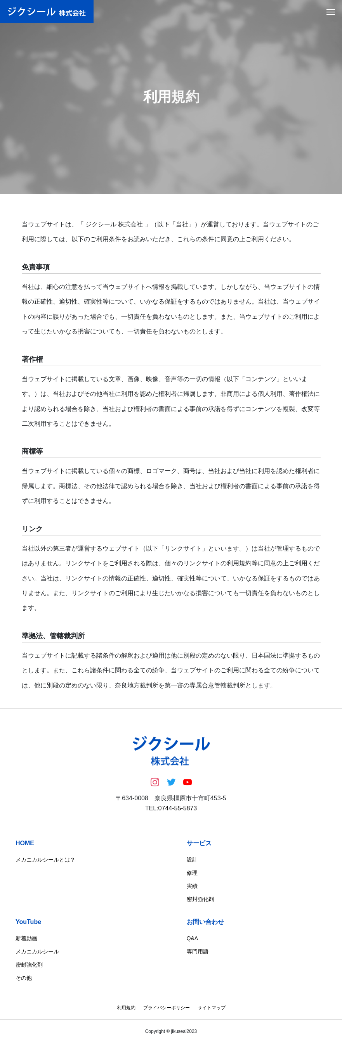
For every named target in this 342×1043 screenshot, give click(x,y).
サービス (199, 843)
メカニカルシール (37, 951)
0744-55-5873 (177, 808)
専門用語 (197, 951)
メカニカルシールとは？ (45, 860)
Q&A (192, 938)
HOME (25, 843)
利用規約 (126, 1007)
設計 (192, 860)
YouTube (28, 922)
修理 (192, 873)
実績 (192, 886)
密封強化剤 (200, 899)
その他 (24, 978)
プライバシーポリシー (166, 1007)
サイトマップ (212, 1007)
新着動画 (26, 938)
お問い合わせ (205, 922)
